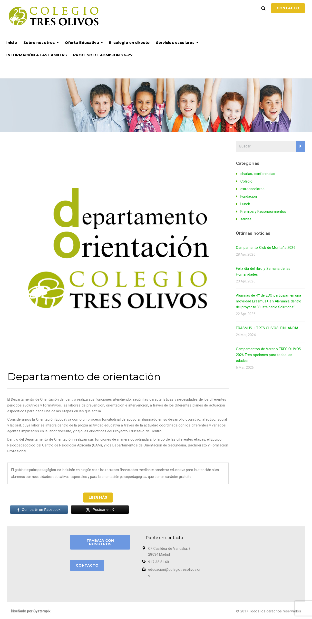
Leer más (98, 497)
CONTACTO (87, 565)
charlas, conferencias (257, 174)
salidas (246, 219)
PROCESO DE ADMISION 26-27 (103, 55)
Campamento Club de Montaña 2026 (265, 247)
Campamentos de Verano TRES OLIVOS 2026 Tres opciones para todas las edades (268, 355)
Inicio (11, 42)
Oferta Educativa (82, 42)
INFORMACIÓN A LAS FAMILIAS (36, 55)
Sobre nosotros (39, 42)
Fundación (248, 196)
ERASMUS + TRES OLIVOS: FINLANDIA (267, 328)
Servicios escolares (175, 42)
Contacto (288, 8)
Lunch (245, 204)
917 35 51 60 (158, 562)
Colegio (246, 181)
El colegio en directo (129, 42)
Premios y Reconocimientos (263, 211)
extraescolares (252, 189)
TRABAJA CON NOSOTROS (100, 542)
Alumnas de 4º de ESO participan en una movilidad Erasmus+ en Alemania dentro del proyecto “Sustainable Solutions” (269, 301)
